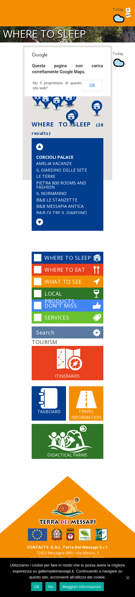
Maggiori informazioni (81, 586)
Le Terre (45, 176)
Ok (36, 586)
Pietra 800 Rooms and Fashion (61, 185)
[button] (69, 100)
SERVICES (57, 317)
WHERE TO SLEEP (68, 257)
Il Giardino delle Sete (61, 170)
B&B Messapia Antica (60, 206)
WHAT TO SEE (63, 281)
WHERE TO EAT (65, 269)
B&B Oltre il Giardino (61, 213)
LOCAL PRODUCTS (59, 297)
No (50, 586)
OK (92, 85)
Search (45, 332)
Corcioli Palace (54, 157)
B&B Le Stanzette (56, 200)
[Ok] (128, 578)
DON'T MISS (61, 305)
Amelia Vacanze (54, 163)
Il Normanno (51, 193)
